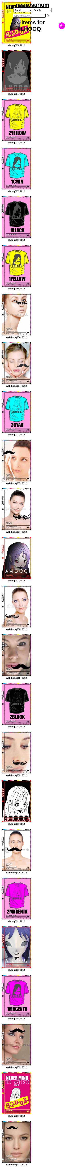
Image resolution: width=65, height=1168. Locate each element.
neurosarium (32, 5)
